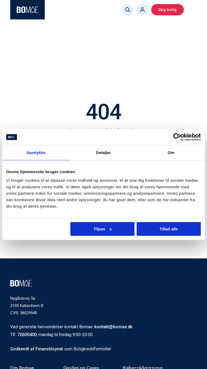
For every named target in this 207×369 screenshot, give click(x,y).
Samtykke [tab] (36, 152)
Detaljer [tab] (103, 152)
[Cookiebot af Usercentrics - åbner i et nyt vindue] (177, 137)
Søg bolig (167, 9)
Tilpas (103, 229)
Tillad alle (169, 229)
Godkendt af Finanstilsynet (36, 348)
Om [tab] (171, 152)
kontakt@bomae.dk (113, 326)
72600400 (27, 334)
